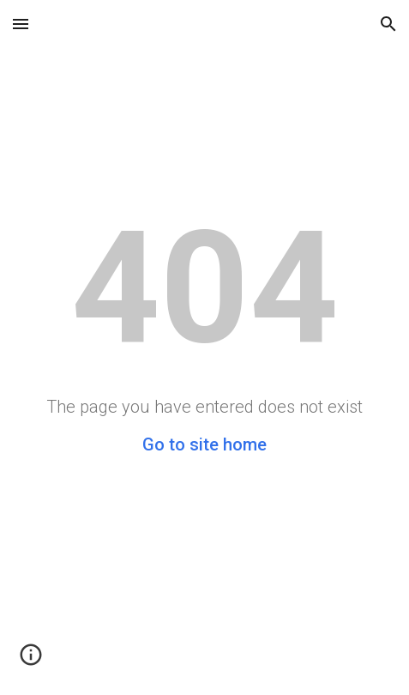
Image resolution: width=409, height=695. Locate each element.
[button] (20, 23)
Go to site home (204, 444)
